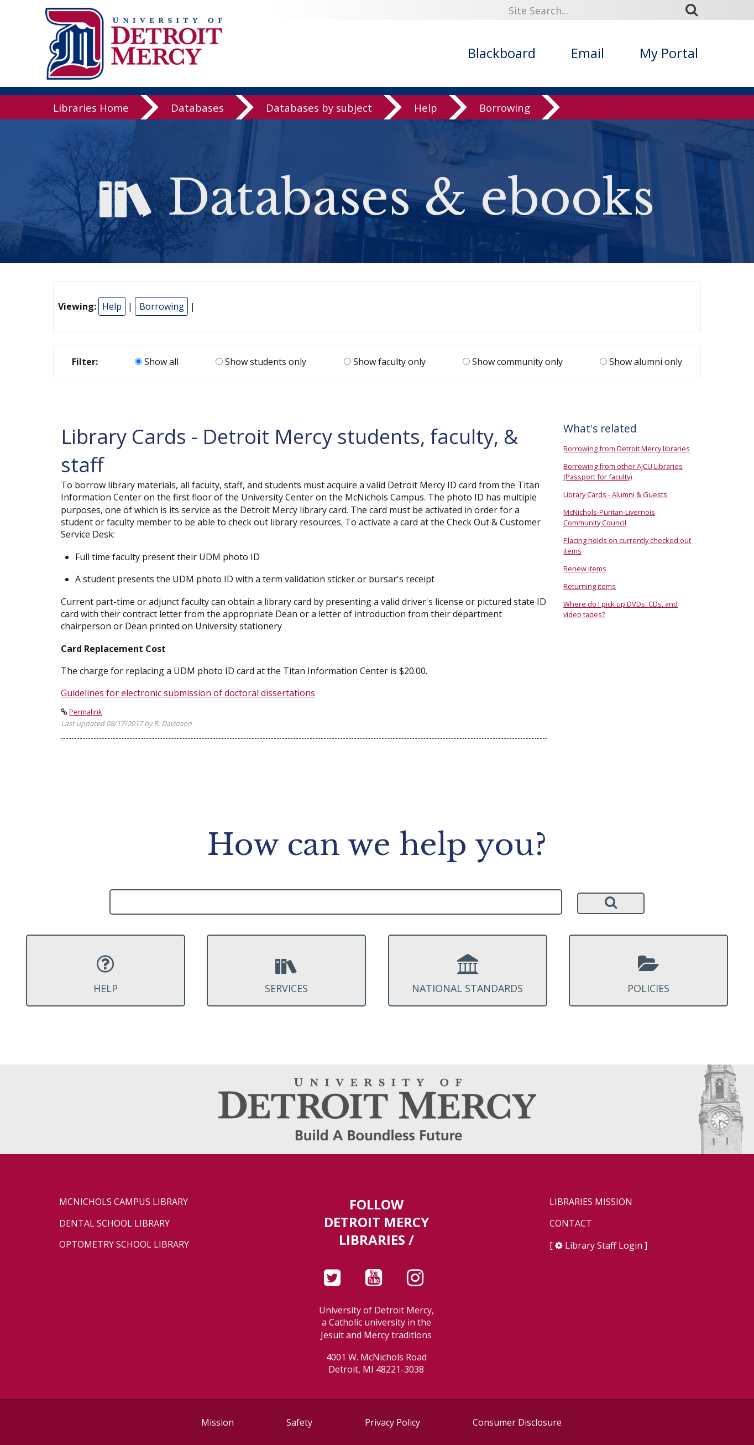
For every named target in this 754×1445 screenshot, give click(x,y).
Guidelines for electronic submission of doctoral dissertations (188, 693)
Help (425, 107)
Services (286, 974)
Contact (570, 1223)
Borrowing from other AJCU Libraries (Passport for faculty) (623, 471)
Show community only (513, 361)
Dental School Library (114, 1223)
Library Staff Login (603, 1245)
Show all (157, 361)
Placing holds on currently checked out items (627, 545)
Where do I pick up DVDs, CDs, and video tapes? (620, 609)
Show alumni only (641, 361)
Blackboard (502, 53)
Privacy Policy (392, 1422)
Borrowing (504, 107)
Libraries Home (91, 107)
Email (587, 53)
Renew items (584, 568)
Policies (648, 974)
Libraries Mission (590, 1202)
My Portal (669, 53)
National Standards (467, 974)
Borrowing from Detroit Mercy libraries (626, 448)
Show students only (261, 361)
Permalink (85, 712)
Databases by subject (319, 107)
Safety (299, 1422)
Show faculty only (385, 361)
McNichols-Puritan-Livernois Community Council (609, 517)
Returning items (589, 586)
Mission (217, 1422)
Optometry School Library (124, 1244)
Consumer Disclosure (517, 1422)
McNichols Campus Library (123, 1202)
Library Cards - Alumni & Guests (615, 494)
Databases (197, 107)
